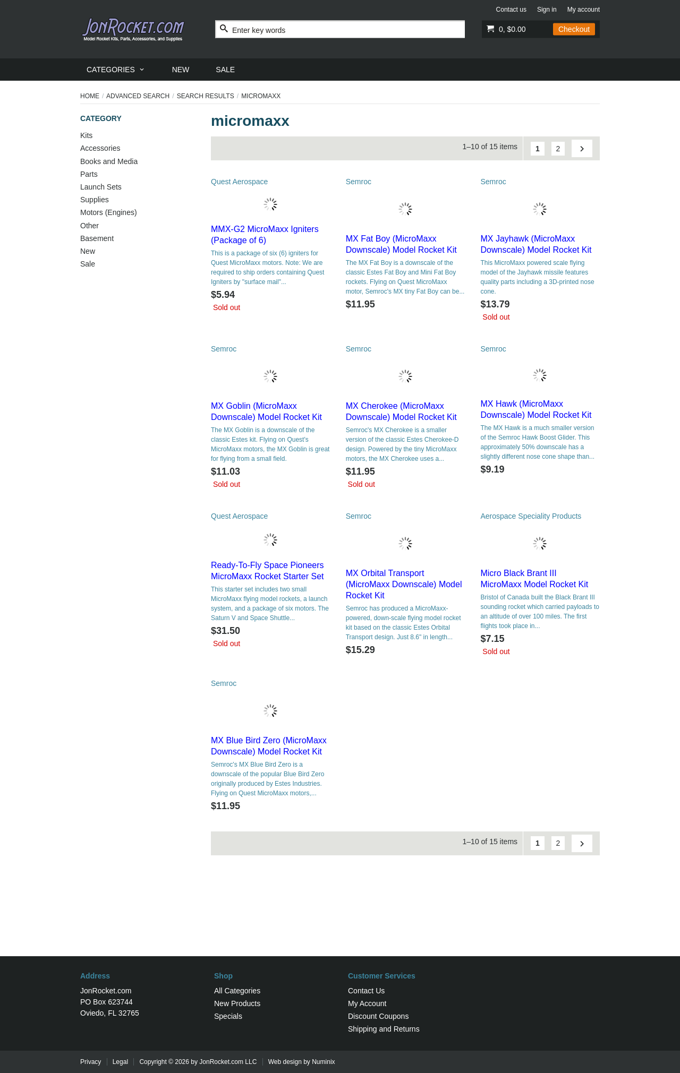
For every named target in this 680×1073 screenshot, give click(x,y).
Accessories (100, 148)
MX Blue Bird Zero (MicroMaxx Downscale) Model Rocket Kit (269, 746)
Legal (120, 1062)
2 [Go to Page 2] (558, 148)
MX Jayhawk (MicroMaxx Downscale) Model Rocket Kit (535, 244)
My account (583, 9)
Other (89, 225)
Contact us (511, 9)
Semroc (358, 181)
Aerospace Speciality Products (530, 516)
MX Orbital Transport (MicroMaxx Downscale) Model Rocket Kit (404, 584)
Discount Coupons (378, 1016)
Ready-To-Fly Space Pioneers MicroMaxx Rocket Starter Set (267, 571)
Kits (86, 135)
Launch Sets (101, 187)
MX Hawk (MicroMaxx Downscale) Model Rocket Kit (535, 409)
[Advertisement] (340, 922)
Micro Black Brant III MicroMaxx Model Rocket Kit (534, 579)
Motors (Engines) (108, 212)
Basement (97, 238)
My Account (367, 1003)
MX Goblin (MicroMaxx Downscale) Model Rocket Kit (266, 411)
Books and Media (109, 161)
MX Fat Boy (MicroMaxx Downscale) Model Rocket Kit (401, 244)
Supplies (94, 199)
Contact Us (366, 990)
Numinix (323, 1062)
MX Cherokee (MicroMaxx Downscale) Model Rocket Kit (401, 411)
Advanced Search (137, 96)
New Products (237, 1003)
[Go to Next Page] (582, 148)
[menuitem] (116, 69)
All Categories (237, 990)
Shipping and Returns (384, 1029)
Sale (87, 264)
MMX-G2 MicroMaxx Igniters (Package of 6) (265, 235)
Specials (228, 1016)
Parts (89, 174)
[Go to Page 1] (538, 149)
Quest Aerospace (239, 181)
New (87, 251)
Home (89, 96)
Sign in (547, 9)
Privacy (90, 1062)
